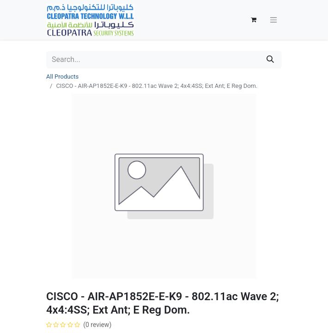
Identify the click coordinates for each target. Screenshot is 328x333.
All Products (62, 76)
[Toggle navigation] (273, 20)
